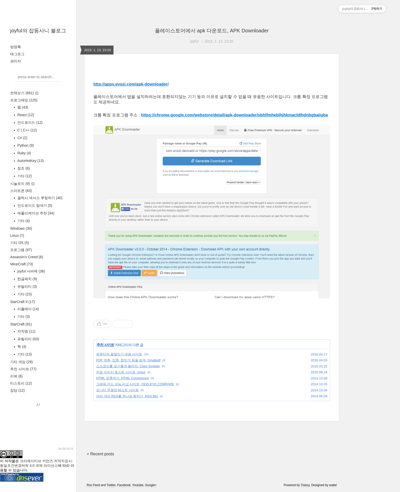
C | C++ (26, 130)
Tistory (305, 485)
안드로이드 (29, 122)
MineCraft (21, 264)
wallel (333, 485)
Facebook (124, 485)
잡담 (17, 390)
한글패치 (26, 279)
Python (25, 145)
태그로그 (17, 54)
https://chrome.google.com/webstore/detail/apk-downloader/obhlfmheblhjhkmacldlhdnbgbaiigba (234, 115)
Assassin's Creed (26, 257)
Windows (21, 228)
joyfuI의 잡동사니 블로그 (38, 30)
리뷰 (16, 376)
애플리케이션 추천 (35, 213)
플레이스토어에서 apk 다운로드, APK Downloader (212, 30)
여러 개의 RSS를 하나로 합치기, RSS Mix (127, 396)
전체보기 (24, 93)
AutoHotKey (30, 161)
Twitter (111, 485)
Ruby (23, 153)
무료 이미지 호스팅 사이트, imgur (121, 372)
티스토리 (21, 383)
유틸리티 (26, 286)
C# (21, 138)
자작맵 (25, 331)
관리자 (15, 61)
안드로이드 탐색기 (34, 205)
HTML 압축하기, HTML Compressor (122, 378)
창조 (23, 168)
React (25, 115)
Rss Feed (93, 485)
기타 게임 (21, 362)
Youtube (137, 485)
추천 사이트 (23, 369)
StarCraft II (22, 302)
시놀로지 (22, 184)
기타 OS (19, 243)
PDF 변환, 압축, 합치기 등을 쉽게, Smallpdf (128, 360)
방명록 (15, 47)
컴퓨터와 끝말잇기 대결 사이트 (119, 354)
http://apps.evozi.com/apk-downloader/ (131, 84)
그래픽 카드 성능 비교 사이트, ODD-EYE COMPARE (135, 384)
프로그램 (21, 250)
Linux (17, 236)
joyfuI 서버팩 (30, 271)
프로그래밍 (24, 100)
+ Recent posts (100, 454)
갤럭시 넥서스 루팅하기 (39, 198)
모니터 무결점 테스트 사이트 (117, 390)
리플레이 (27, 309)
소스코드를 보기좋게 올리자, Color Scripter (128, 366)
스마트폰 (21, 191)
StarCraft (21, 324)
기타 (24, 176)
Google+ (151, 485)
